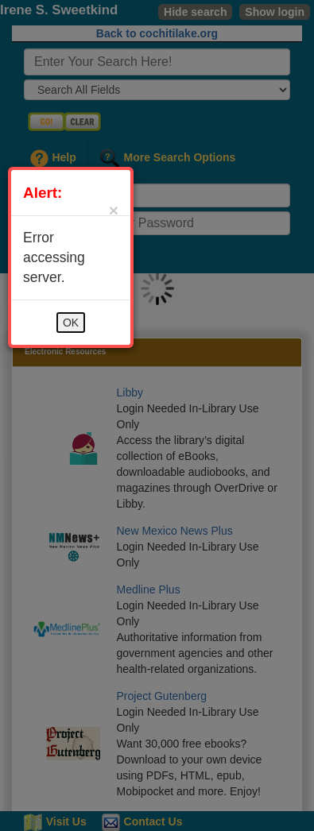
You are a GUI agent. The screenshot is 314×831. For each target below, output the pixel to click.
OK (71, 322)
